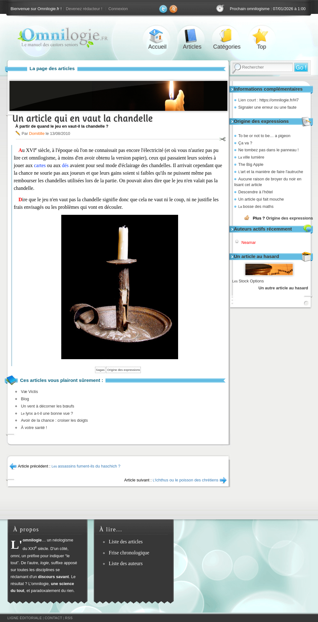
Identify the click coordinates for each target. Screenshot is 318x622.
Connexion (118, 8)
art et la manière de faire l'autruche (270, 171)
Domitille (37, 133)
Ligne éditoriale (25, 618)
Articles (192, 36)
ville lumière (251, 157)
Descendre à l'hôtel (255, 192)
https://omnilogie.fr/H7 (278, 100)
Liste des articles (126, 541)
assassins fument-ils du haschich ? (85, 466)
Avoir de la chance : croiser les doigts (54, 420)
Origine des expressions (289, 218)
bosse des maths (256, 206)
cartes (39, 165)
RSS (69, 618)
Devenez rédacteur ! (84, 8)
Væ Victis (29, 391)
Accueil (157, 36)
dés (65, 165)
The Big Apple (251, 164)
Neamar (249, 242)
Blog (25, 398)
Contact (53, 618)
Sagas (100, 369)
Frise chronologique (129, 552)
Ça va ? (245, 143)
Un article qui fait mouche (261, 199)
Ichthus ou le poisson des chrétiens (186, 480)
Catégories (227, 36)
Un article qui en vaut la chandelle (82, 118)
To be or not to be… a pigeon (264, 135)
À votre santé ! (34, 427)
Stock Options (248, 281)
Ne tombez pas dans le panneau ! (268, 150)
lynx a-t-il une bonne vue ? (47, 413)
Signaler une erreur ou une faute (267, 107)
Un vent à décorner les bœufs (47, 406)
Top (262, 36)
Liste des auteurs (126, 563)
